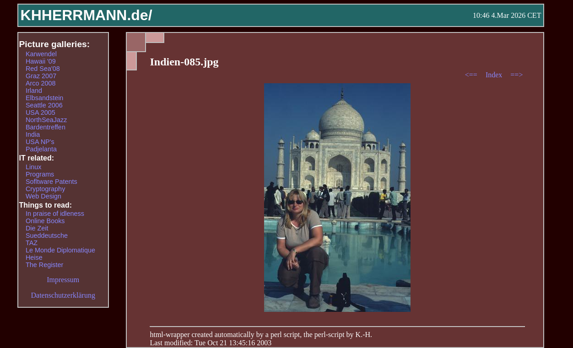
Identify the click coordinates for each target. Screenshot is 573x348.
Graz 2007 (41, 76)
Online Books (45, 221)
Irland (34, 90)
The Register (44, 264)
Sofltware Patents (51, 181)
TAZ (32, 242)
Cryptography (45, 189)
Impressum (63, 280)
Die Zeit (37, 228)
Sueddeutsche (47, 235)
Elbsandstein (44, 98)
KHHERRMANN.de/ (86, 15)
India (33, 134)
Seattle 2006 (44, 105)
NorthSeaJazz (46, 119)
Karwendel (41, 54)
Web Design (43, 196)
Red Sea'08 (43, 68)
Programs (40, 174)
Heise (34, 257)
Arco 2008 (41, 83)
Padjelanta (41, 149)
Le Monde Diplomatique (60, 250)
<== (472, 75)
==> (516, 75)
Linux (33, 167)
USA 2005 (40, 112)
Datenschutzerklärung (63, 295)
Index (495, 75)
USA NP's (40, 141)
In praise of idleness (55, 213)
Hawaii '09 (41, 61)
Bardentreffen (45, 127)
